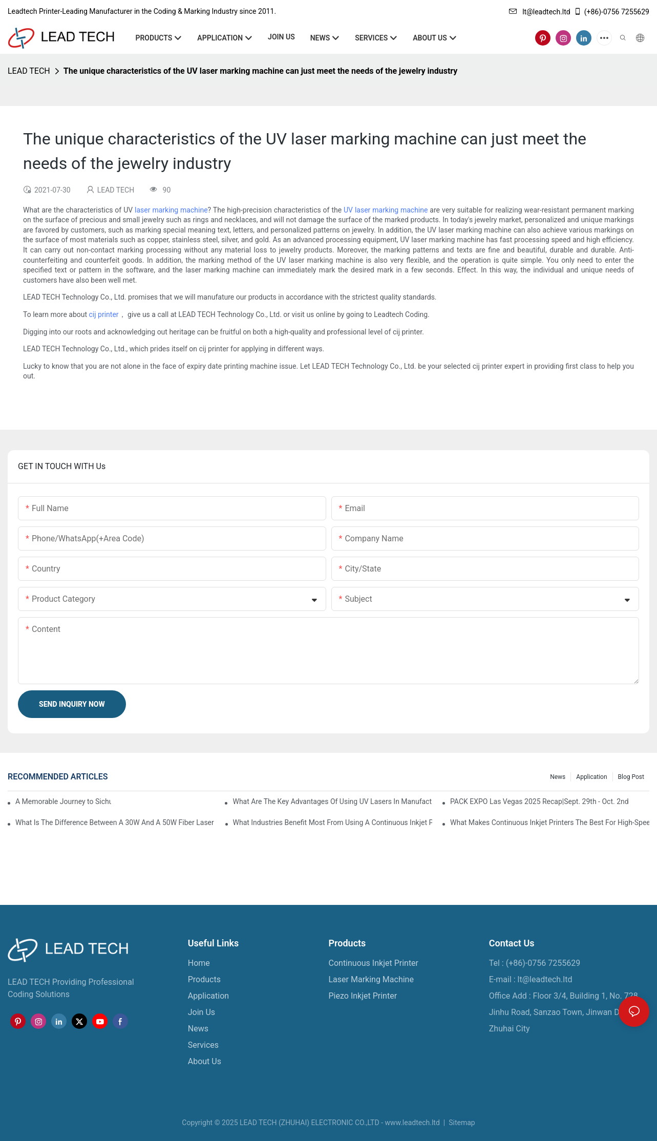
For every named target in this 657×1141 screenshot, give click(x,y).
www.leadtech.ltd (412, 1122)
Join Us (201, 1012)
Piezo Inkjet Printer (363, 996)
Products (204, 979)
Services (203, 1045)
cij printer (104, 314)
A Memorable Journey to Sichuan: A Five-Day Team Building (63, 801)
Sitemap (461, 1122)
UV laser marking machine (386, 210)
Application (591, 776)
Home (199, 963)
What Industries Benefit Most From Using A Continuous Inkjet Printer (332, 822)
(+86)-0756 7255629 (611, 12)
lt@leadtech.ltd (539, 12)
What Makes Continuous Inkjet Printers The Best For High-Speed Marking (549, 822)
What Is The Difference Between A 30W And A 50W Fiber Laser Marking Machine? (115, 822)
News (557, 776)
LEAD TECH (29, 71)
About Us (204, 1061)
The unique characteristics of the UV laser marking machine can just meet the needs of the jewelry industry (260, 71)
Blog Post (631, 776)
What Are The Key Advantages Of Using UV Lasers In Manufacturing (332, 801)
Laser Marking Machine (371, 979)
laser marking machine (171, 210)
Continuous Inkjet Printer (374, 963)
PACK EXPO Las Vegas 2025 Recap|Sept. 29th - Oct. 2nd (539, 801)
